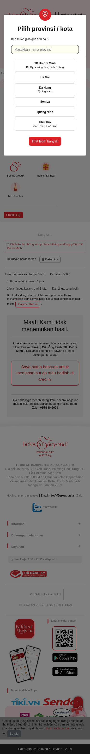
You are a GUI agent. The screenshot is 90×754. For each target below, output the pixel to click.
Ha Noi (44, 77)
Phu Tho (45, 124)
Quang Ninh (45, 112)
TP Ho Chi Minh (45, 65)
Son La (45, 101)
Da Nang (45, 89)
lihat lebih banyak (45, 141)
